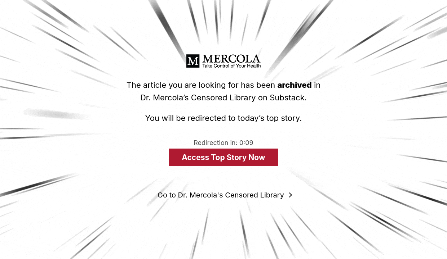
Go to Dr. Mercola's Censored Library (221, 195)
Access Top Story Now (223, 157)
